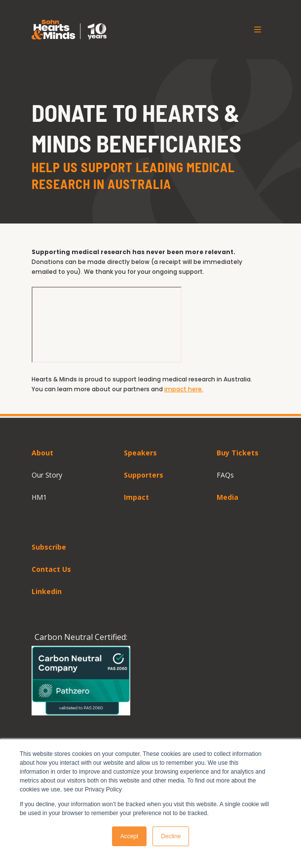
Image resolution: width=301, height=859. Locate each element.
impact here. (183, 389)
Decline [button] (171, 836)
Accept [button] (129, 836)
